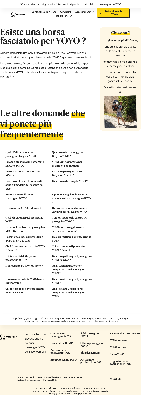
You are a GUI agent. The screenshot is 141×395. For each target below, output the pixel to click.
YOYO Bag (58, 57)
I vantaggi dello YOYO (43, 11)
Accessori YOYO (84, 11)
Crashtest (65, 11)
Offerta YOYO (64, 15)
